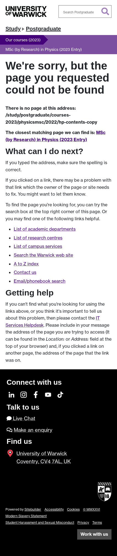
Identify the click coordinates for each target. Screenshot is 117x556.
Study (13, 29)
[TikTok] (60, 394)
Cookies (73, 509)
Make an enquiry (33, 430)
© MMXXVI (91, 509)
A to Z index (26, 264)
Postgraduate (43, 29)
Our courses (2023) (23, 39)
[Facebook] (36, 394)
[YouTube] (48, 394)
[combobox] (85, 11)
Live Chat (21, 418)
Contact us (25, 272)
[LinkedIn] (12, 394)
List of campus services (38, 246)
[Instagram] (24, 394)
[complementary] (104, 543)
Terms (97, 522)
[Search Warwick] (85, 11)
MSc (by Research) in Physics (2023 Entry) (43, 49)
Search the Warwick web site (43, 255)
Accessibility (54, 509)
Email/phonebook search (39, 281)
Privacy (83, 522)
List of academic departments (45, 229)
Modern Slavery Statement (26, 516)
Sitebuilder (32, 509)
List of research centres (38, 238)
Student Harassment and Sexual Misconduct (39, 522)
